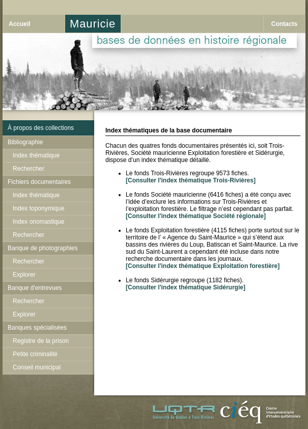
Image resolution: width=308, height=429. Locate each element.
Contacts (284, 24)
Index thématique (36, 155)
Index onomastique (38, 221)
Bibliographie (25, 142)
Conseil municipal (37, 367)
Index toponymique (38, 208)
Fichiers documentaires (39, 181)
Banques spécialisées (37, 327)
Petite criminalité (35, 354)
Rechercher (28, 168)
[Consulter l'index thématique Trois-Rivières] (191, 180)
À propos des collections (41, 127)
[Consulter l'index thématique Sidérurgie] (185, 287)
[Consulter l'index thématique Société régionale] (196, 216)
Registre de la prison (41, 340)
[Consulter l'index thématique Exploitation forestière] (202, 266)
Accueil (20, 24)
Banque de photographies (42, 248)
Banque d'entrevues (35, 287)
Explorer (24, 274)
